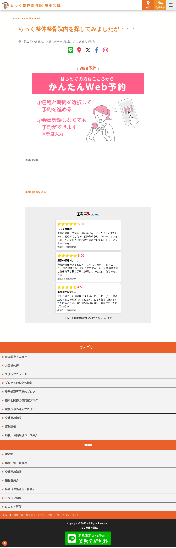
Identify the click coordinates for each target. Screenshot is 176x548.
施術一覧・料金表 (16, 463)
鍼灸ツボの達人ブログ (18, 409)
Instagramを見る (35, 192)
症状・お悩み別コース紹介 (21, 436)
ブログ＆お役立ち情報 (18, 383)
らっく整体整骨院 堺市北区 (35, 5)
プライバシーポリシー (70, 515)
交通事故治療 (13, 418)
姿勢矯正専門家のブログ (20, 392)
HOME (9, 454)
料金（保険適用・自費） (20, 490)
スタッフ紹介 (13, 498)
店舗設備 (10, 427)
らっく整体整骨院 (88, 528)
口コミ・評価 (13, 507)
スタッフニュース (16, 374)
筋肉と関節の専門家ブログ (21, 401)
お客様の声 (12, 366)
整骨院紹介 (12, 481)
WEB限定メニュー (16, 357)
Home (16, 18)
